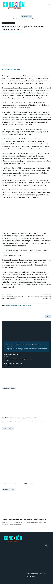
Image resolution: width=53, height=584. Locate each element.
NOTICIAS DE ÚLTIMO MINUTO (8, 23)
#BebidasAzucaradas (11, 305)
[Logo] (26, 538)
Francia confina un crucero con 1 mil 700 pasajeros (17, 484)
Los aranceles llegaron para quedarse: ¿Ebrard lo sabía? (18, 359)
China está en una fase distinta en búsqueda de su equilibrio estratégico (24, 519)
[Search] (48, 316)
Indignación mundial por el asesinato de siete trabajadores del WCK (12, 297)
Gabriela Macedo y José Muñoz (12, 69)
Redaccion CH (9, 346)
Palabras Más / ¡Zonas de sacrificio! (13, 363)
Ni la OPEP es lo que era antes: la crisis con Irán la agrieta (19, 417)
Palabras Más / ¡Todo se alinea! (12, 354)
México (29, 305)
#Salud (25, 305)
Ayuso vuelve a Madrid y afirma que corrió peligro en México (23, 344)
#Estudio (19, 305)
